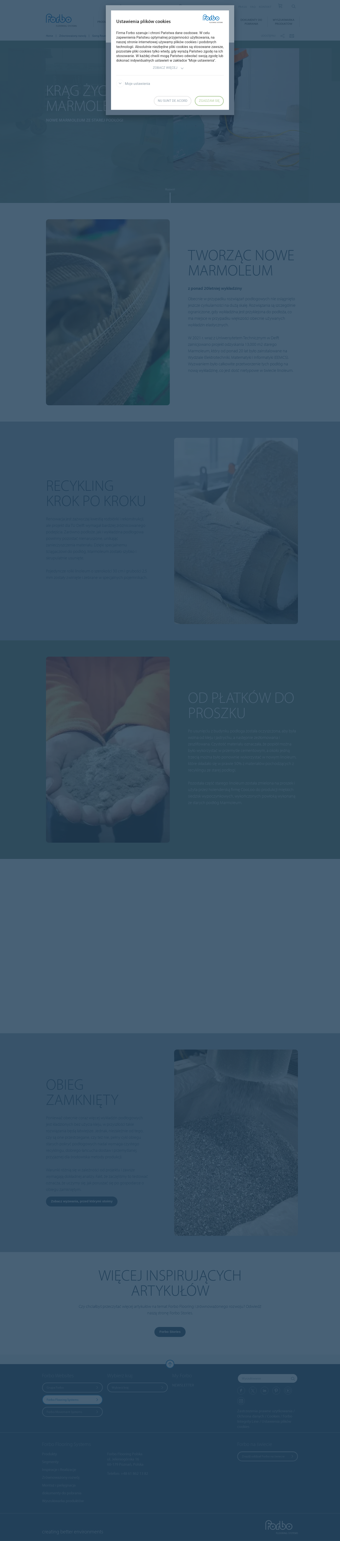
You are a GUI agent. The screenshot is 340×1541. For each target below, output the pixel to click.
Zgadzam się (209, 101)
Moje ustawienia (133, 84)
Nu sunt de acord (173, 101)
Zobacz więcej (168, 68)
